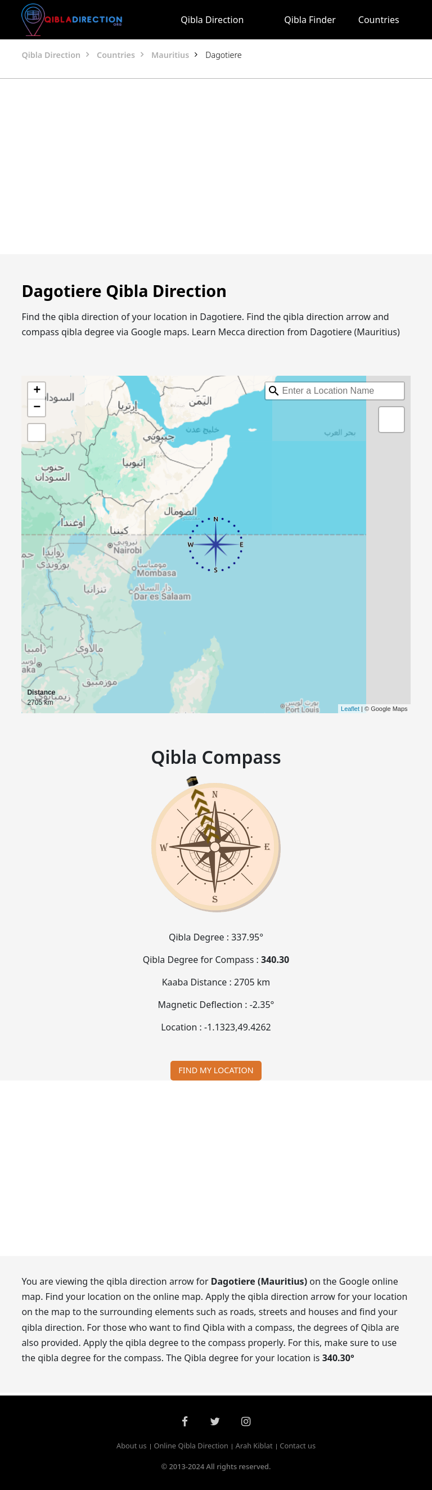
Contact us (298, 1446)
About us (131, 1446)
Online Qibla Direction (191, 1446)
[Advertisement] (216, 166)
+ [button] (36, 390)
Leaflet (350, 708)
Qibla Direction (212, 19)
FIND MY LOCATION (215, 1070)
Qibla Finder (310, 19)
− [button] (36, 407)
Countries (378, 19)
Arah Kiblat (254, 1446)
